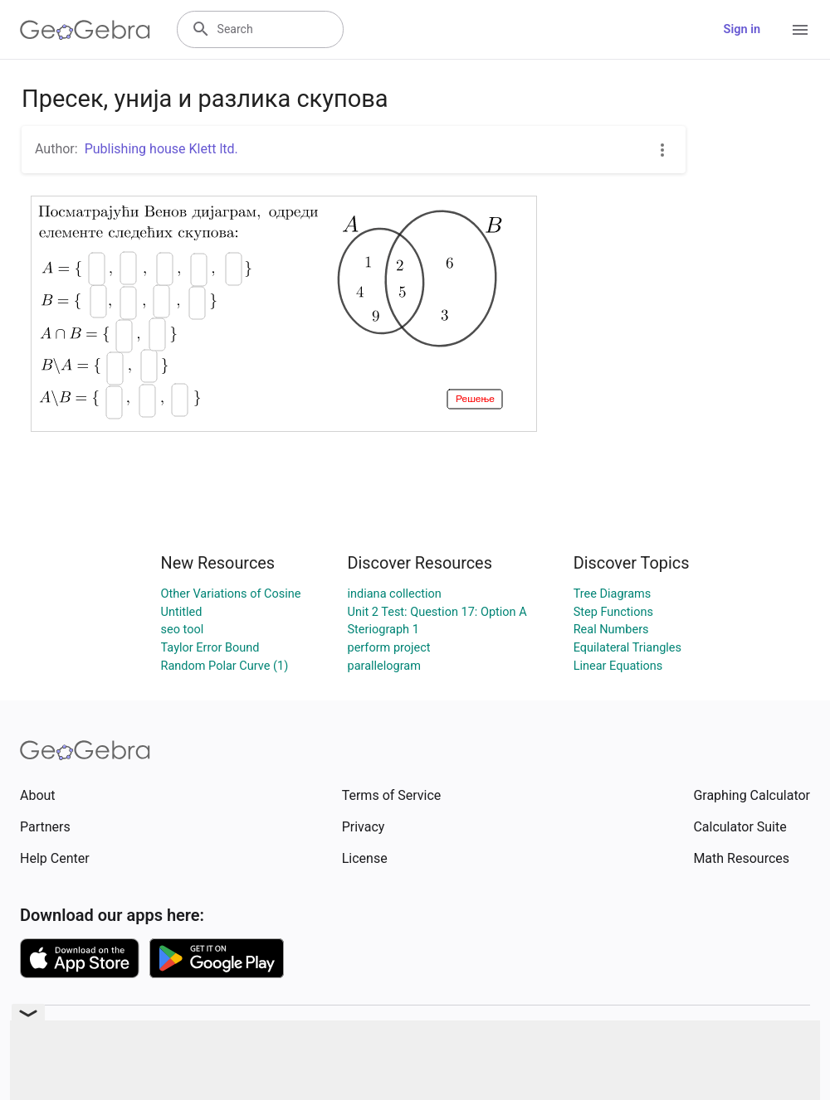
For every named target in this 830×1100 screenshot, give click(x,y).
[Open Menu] (800, 30)
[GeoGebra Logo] (85, 30)
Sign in (742, 29)
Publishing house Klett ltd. (161, 149)
